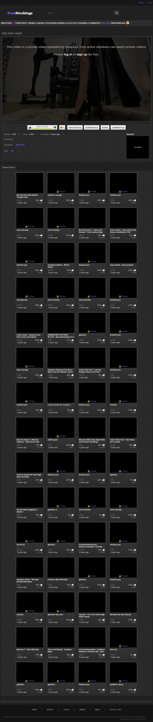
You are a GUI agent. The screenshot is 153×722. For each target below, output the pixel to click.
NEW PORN (6, 23)
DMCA (97, 709)
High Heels (20, 145)
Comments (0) (118, 127)
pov (12, 151)
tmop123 (130, 134)
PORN (16, 23)
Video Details (75, 127)
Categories (51, 23)
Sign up (141, 2)
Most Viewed (28, 23)
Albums (40, 23)
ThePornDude (117, 23)
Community (95, 23)
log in (68, 54)
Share (105, 127)
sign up (82, 54)
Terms (82, 709)
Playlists (72, 23)
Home (34, 709)
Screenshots (91, 127)
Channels (83, 23)
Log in (150, 2)
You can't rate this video (29, 127)
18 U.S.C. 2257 (115, 709)
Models (62, 23)
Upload (106, 23)
